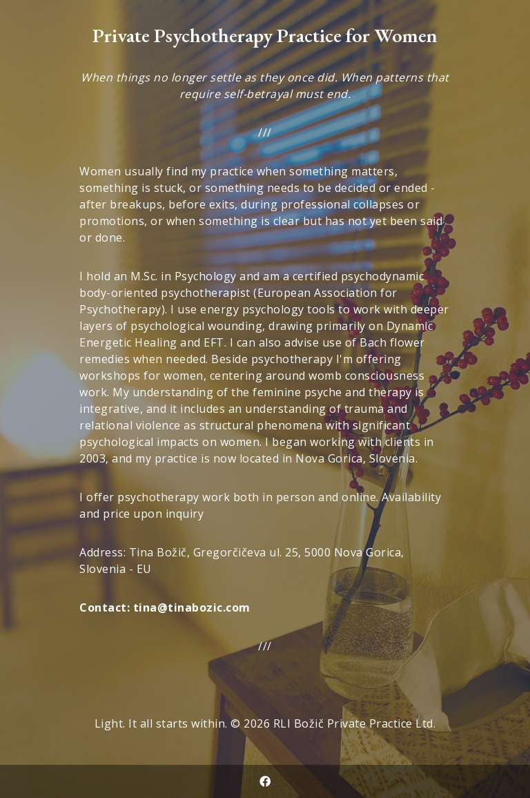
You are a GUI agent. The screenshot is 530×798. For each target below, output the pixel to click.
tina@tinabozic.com (192, 607)
